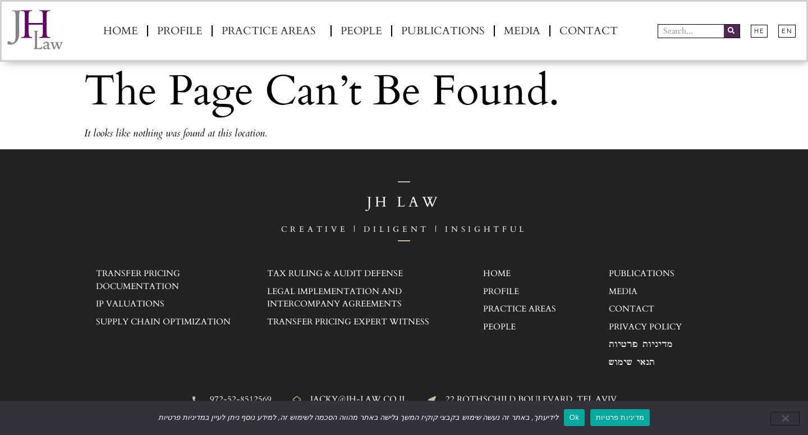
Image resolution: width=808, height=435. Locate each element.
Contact (588, 31)
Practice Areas (272, 31)
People (361, 31)
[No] (785, 418)
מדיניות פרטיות (620, 417)
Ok (574, 417)
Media (522, 31)
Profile (180, 31)
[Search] (732, 31)
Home (120, 31)
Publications (443, 31)
